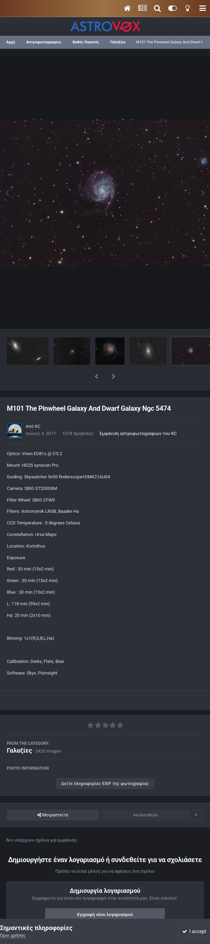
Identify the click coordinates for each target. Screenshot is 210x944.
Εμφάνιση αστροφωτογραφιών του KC (138, 415)
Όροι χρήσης (13, 935)
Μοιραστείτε (52, 797)
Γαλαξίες (19, 732)
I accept (194, 931)
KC (37, 408)
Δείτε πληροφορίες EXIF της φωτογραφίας (105, 765)
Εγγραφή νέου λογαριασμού (105, 896)
